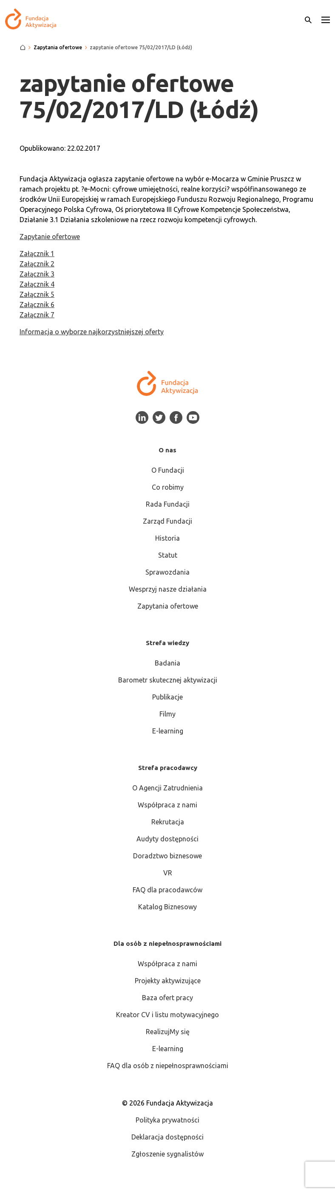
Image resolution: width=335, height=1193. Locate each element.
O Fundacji (167, 470)
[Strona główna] (23, 47)
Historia (167, 538)
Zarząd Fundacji (167, 521)
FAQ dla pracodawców (167, 890)
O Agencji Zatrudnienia (167, 788)
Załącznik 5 (37, 294)
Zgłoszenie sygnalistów (167, 1154)
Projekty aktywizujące (168, 980)
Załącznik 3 (37, 274)
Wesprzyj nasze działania (168, 589)
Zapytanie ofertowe (50, 236)
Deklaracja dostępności (167, 1137)
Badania (167, 663)
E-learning (167, 731)
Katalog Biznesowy (167, 907)
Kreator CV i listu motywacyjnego (167, 1014)
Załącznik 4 (37, 284)
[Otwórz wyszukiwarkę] (308, 19)
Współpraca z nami (167, 805)
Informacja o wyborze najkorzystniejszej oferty (92, 332)
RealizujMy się (168, 1031)
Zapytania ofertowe (167, 606)
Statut (167, 555)
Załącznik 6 (37, 304)
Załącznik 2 (37, 264)
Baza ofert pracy (167, 997)
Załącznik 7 (37, 315)
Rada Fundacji (168, 504)
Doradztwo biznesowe (167, 856)
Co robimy (168, 487)
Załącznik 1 (37, 253)
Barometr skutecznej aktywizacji (167, 680)
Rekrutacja (167, 822)
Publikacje (167, 697)
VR (167, 873)
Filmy (167, 714)
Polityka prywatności (167, 1120)
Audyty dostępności (167, 839)
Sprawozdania (167, 572)
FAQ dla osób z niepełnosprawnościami (167, 1065)
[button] (325, 19)
